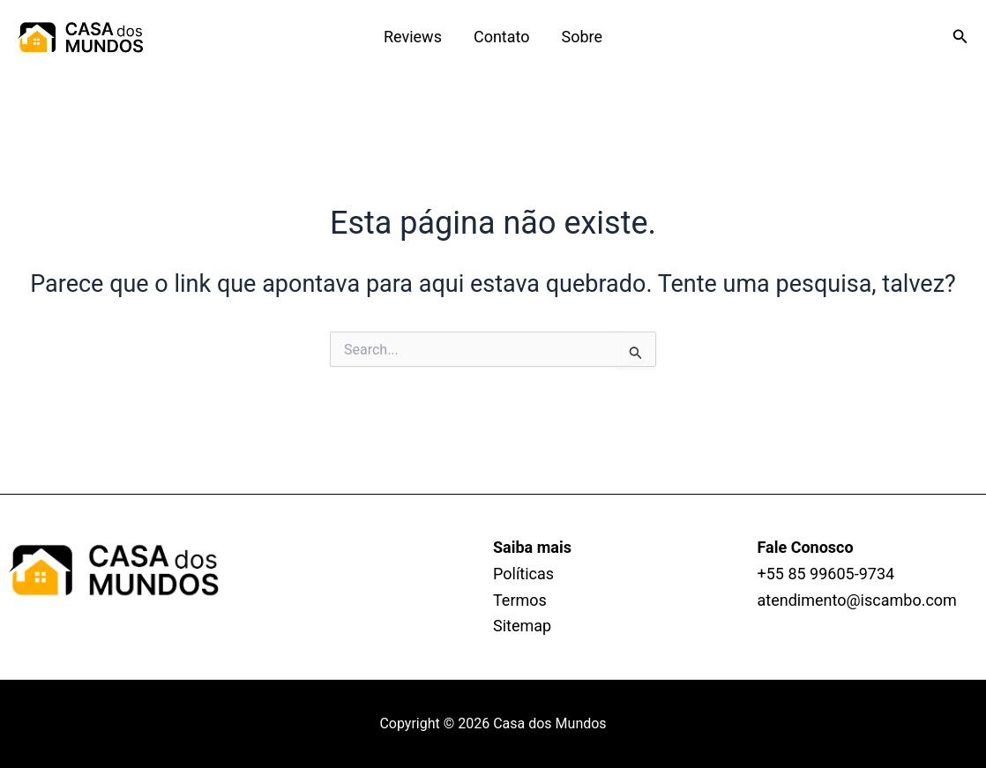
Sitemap (522, 625)
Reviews (413, 36)
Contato (502, 36)
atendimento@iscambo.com (857, 600)
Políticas (523, 573)
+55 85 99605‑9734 (826, 573)
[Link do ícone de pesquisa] (960, 37)
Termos (520, 600)
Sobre (582, 36)
